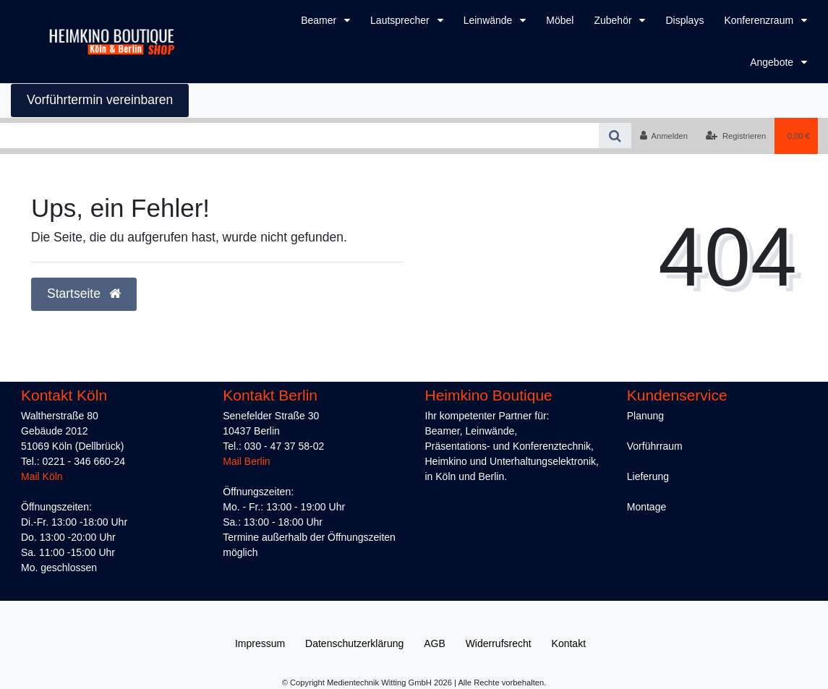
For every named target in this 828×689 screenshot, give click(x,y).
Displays (684, 20)
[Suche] (615, 135)
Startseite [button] (84, 293)
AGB (434, 643)
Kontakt (569, 643)
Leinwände (490, 20)
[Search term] (299, 135)
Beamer (320, 20)
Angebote (773, 62)
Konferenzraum (760, 20)
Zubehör (614, 20)
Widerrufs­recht (499, 643)
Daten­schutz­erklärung (354, 643)
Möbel (559, 20)
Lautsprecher (401, 20)
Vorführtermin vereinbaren (100, 100)
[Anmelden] (663, 136)
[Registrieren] (736, 136)
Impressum (260, 643)
